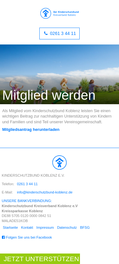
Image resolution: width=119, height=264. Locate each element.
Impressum (45, 227)
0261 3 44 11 (62, 33)
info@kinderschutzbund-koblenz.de (45, 192)
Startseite (10, 227)
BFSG (84, 227)
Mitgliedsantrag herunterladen (31, 129)
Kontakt (27, 227)
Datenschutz (67, 227)
